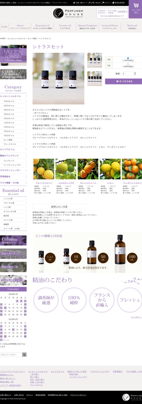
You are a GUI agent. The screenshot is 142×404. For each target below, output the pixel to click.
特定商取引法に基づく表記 (57, 395)
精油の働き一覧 (6, 381)
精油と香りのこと (7, 378)
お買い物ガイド (81, 2)
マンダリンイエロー (132, 182)
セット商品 (32, 38)
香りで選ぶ (34, 377)
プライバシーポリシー (78, 395)
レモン (110, 182)
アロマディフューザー (100, 371)
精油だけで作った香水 (77, 371)
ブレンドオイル (36, 384)
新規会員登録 (120, 2)
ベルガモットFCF (66, 182)
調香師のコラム (6, 374)
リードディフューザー (78, 377)
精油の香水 (73, 374)
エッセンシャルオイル (16, 38)
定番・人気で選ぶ (37, 382)
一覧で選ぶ (34, 374)
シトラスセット (45, 38)
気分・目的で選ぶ (37, 379)
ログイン (29, 395)
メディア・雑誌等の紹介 (10, 385)
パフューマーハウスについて (12, 371)
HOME (2, 38)
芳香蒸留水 (117, 371)
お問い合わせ (96, 2)
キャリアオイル (57, 371)
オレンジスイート (88, 182)
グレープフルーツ (44, 182)
